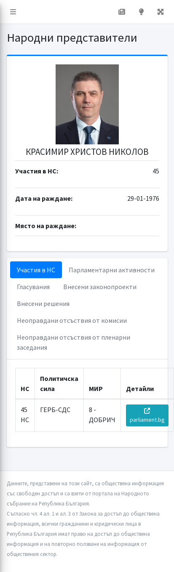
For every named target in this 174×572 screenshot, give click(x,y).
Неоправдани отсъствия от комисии (72, 320)
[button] (13, 11)
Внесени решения (43, 303)
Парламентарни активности (112, 270)
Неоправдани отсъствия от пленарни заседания (73, 342)
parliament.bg (147, 415)
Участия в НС (36, 270)
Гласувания (33, 286)
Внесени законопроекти (100, 286)
